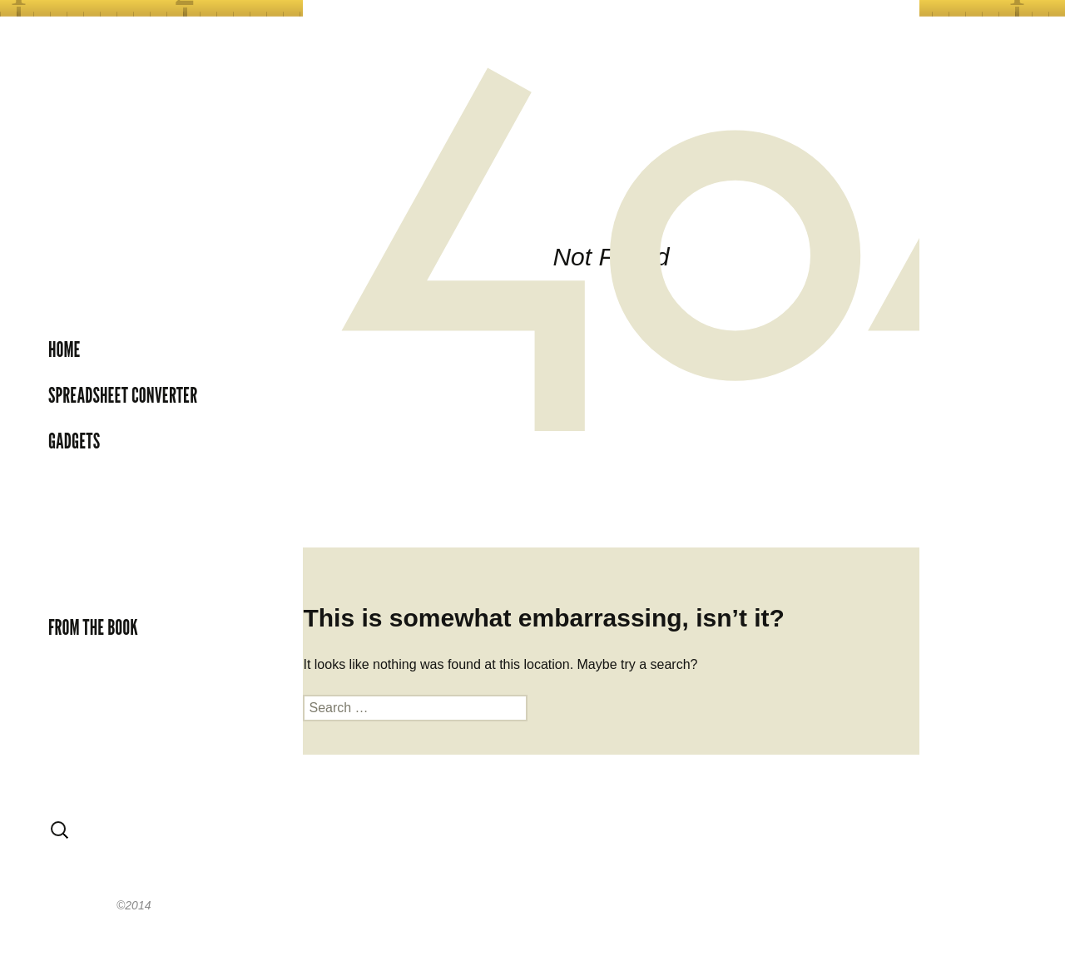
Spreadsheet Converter (122, 395)
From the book (93, 627)
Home (64, 349)
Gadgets (74, 440)
